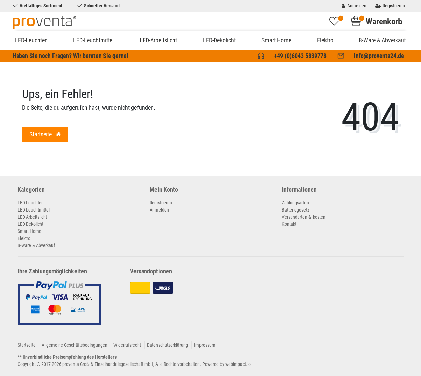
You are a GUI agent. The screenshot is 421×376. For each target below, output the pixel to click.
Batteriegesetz (295, 210)
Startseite (27, 345)
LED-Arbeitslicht (158, 40)
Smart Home (276, 40)
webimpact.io (238, 364)
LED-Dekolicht (219, 40)
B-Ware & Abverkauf (382, 40)
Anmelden (159, 210)
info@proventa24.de (379, 55)
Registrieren (161, 202)
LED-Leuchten (31, 40)
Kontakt (289, 224)
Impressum (204, 345)
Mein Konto (164, 189)
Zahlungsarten (295, 202)
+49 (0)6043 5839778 (300, 55)
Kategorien (31, 189)
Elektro (325, 40)
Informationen (299, 189)
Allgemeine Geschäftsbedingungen (74, 345)
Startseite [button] (45, 134)
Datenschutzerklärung (167, 345)
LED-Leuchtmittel (93, 40)
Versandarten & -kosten (303, 217)
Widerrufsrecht (127, 345)
